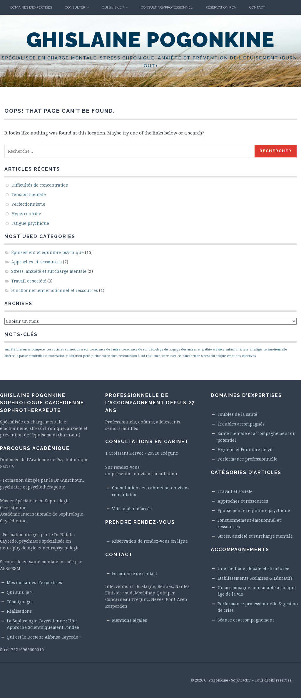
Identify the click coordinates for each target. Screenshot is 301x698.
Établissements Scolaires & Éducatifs (255, 578)
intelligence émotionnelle (268, 349)
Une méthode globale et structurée (253, 568)
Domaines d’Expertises (31, 7)
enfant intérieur (237, 349)
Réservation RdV (220, 7)
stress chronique (213, 356)
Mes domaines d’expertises (34, 582)
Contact (257, 7)
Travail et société (28, 281)
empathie (205, 349)
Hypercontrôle (26, 213)
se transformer (189, 356)
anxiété (9, 349)
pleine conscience (104, 356)
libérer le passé (16, 356)
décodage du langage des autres (172, 349)
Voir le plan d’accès (132, 508)
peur (86, 356)
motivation (57, 356)
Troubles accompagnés (241, 424)
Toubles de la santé (237, 414)
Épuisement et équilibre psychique (47, 252)
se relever (168, 356)
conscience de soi (134, 349)
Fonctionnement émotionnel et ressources (54, 290)
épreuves (249, 356)
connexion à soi (76, 349)
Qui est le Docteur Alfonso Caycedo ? (44, 637)
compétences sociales (48, 349)
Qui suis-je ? (113, 7)
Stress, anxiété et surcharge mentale (48, 271)
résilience (153, 356)
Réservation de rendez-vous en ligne (150, 541)
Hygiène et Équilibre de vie (246, 449)
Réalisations (19, 611)
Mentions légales (129, 620)
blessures (23, 349)
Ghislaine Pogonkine (150, 40)
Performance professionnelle (247, 459)
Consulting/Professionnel (167, 7)
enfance (218, 349)
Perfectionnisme (28, 204)
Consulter (75, 7)
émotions (234, 356)
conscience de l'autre (104, 349)
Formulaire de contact (134, 573)
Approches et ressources (36, 262)
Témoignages (20, 601)
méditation (74, 356)
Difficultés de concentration (39, 185)
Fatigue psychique (30, 223)
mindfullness (38, 356)
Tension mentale (28, 194)
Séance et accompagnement (246, 620)
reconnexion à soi (131, 356)
